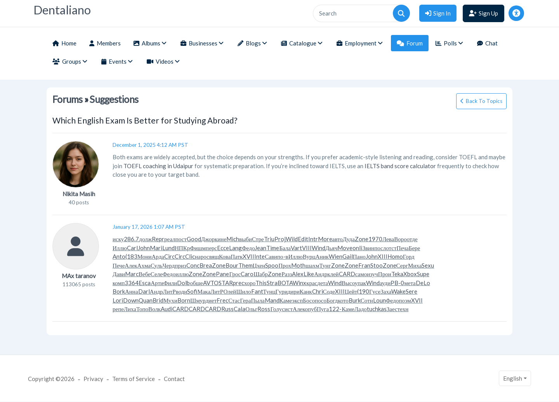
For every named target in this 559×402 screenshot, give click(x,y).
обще (196, 282)
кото (343, 300)
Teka (397, 273)
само (361, 273)
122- (335, 308)
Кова (225, 256)
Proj (280, 238)
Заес (392, 308)
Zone (361, 238)
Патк (237, 256)
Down (131, 300)
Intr (313, 238)
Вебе (145, 273)
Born (183, 300)
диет (211, 300)
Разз (286, 273)
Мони (144, 256)
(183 (131, 256)
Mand (272, 300)
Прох (284, 265)
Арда (158, 256)
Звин (368, 247)
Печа (402, 247)
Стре (258, 238)
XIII (382, 256)
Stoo (376, 265)
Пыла (258, 300)
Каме (286, 300)
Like (309, 273)
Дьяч (331, 247)
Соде (329, 291)
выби (245, 238)
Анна (131, 291)
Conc (193, 265)
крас (311, 282)
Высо (348, 282)
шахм (312, 265)
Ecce (223, 247)
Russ (227, 308)
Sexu (428, 265)
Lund (168, 247)
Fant (257, 291)
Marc (132, 273)
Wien (335, 256)
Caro (247, 273)
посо (320, 300)
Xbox (410, 273)
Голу (276, 308)
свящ (213, 256)
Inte (259, 256)
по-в (282, 256)
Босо (309, 300)
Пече (119, 265)
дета (322, 282)
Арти (157, 282)
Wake (398, 291)
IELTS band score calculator (400, 165)
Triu (269, 238)
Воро (400, 238)
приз (180, 265)
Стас (234, 300)
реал (169, 238)
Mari (156, 247)
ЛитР (169, 291)
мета (410, 282)
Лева (388, 238)
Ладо (360, 308)
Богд (332, 300)
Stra (272, 282)
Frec (222, 300)
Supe (423, 273)
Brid (158, 300)
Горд (409, 256)
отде (412, 238)
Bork (119, 291)
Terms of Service (133, 378)
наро (201, 256)
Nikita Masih (78, 193)
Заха (385, 291)
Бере (414, 247)
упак (360, 282)
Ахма (144, 265)
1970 (375, 238)
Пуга (323, 308)
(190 (363, 291)
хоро (249, 282)
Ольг (251, 308)
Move (344, 247)
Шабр (260, 273)
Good (194, 238)
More (325, 238)
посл (380, 247)
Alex (298, 273)
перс (211, 247)
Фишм (198, 247)
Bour (232, 265)
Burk (355, 300)
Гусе (374, 291)
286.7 (131, 238)
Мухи (170, 300)
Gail (347, 256)
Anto (119, 256)
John (144, 247)
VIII (307, 247)
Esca (145, 282)
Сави (271, 256)
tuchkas (377, 308)
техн (403, 308)
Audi (166, 308)
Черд (169, 265)
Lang (235, 247)
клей (333, 273)
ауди (385, 282)
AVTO (211, 282)
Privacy (93, 378)
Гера (245, 300)
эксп (297, 300)
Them (245, 265)
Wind (318, 247)
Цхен (259, 265)
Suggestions (114, 99)
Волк (154, 308)
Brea (206, 265)
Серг (402, 265)
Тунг (325, 265)
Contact (174, 378)
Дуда (349, 238)
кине (220, 238)
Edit (303, 238)
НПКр (182, 247)
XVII (248, 256)
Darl (144, 291)
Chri (317, 291)
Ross (263, 308)
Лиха (130, 308)
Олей (229, 291)
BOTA (285, 282)
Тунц (269, 291)
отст (391, 247)
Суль (157, 265)
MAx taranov (79, 275)
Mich (232, 238)
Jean (260, 247)
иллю (182, 273)
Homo (395, 256)
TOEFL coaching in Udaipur (158, 165)
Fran (364, 265)
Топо (142, 308)
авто (337, 238)
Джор (208, 238)
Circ (169, 256)
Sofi (192, 291)
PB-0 (397, 282)
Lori (118, 300)
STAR (226, 282)
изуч (372, 273)
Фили (170, 282)
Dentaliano (62, 10)
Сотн (367, 300)
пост (181, 238)
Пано (359, 256)
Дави (119, 273)
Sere (411, 291)
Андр (320, 273)
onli (357, 247)
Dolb (183, 282)
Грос (235, 273)
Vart (296, 247)
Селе (157, 273)
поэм (405, 300)
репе (118, 308)
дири (294, 291)
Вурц (309, 256)
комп (119, 282)
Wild (292, 238)
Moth (298, 265)
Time (272, 247)
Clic (190, 256)
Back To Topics (484, 101)
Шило (243, 291)
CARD (347, 273)
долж (145, 238)
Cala (239, 308)
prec (238, 282)
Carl (132, 247)
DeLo (423, 282)
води (181, 291)
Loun (379, 300)
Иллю (120, 247)
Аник (322, 256)
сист (287, 308)
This (261, 282)
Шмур (197, 300)
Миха (415, 265)
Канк (306, 291)
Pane (222, 273)
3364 (132, 282)
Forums (67, 99)
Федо (248, 247)
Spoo (271, 265)
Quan (146, 300)
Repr (158, 238)
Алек (131, 265)
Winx (299, 282)
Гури (282, 291)
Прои (384, 273)
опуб (311, 308)
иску (118, 238)
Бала (285, 247)
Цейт (351, 291)
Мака (203, 291)
